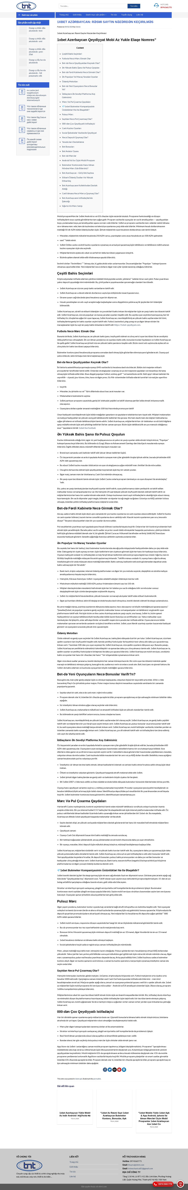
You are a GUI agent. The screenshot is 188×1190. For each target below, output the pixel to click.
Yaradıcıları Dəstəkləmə (73, 142)
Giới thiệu (77, 15)
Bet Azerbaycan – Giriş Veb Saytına (78, 173)
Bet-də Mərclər (69, 155)
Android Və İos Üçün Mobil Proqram (78, 160)
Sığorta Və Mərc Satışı (72, 206)
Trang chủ (64, 15)
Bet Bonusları (68, 146)
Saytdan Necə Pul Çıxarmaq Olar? (77, 119)
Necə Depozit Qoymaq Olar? (75, 137)
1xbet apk (78, 1079)
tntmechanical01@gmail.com (140, 1168)
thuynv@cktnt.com (136, 1165)
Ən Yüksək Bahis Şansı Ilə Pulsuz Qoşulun (80, 67)
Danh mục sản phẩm (96, 15)
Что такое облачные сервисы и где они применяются (36, 131)
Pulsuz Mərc (67, 114)
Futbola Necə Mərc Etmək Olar (76, 58)
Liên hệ (139, 15)
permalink (97, 1079)
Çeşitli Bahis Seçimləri (72, 53)
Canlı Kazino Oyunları (71, 128)
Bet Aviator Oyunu (70, 151)
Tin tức (114, 15)
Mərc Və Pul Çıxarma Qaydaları (76, 102)
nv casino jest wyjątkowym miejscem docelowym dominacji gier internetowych (36, 95)
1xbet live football (87, 428)
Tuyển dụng (126, 15)
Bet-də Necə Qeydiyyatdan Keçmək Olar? (81, 63)
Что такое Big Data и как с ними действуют (36, 119)
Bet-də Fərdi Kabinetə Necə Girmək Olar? (81, 72)
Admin (78, 27)
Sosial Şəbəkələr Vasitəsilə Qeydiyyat (79, 132)
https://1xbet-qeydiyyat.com (127, 325)
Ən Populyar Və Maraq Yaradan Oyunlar (80, 76)
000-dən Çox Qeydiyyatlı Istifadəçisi (78, 123)
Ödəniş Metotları (70, 81)
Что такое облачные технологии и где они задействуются (36, 108)
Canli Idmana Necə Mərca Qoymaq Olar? (80, 193)
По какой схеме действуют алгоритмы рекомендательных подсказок (36, 144)
